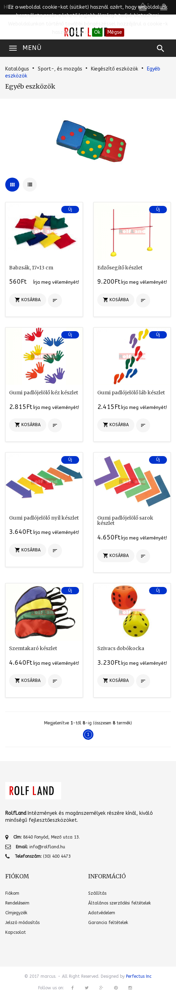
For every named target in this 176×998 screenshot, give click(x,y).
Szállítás (97, 893)
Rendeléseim (17, 903)
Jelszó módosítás (22, 922)
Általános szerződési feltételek (119, 903)
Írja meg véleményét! (56, 282)
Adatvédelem (101, 912)
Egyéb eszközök (30, 86)
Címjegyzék (16, 912)
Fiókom (12, 893)
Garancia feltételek (108, 922)
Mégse (114, 32)
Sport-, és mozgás (60, 69)
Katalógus (17, 69)
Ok (97, 32)
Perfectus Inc (139, 976)
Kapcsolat (15, 932)
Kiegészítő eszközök (114, 69)
